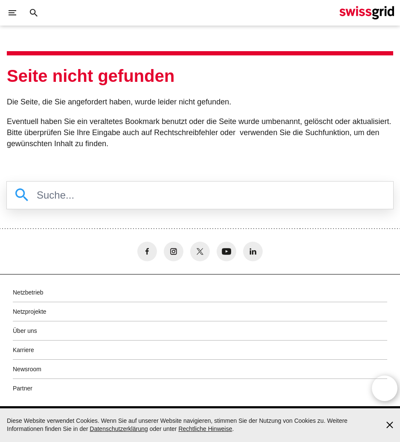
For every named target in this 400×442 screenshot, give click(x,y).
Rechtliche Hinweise (205, 428)
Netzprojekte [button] (29, 311)
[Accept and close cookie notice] (389, 425)
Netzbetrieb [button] (28, 292)
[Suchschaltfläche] (34, 12)
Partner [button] (22, 388)
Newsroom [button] (27, 369)
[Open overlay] (384, 388)
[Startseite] (367, 12)
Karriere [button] (23, 350)
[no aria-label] (147, 251)
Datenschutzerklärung (119, 428)
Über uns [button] (25, 330)
